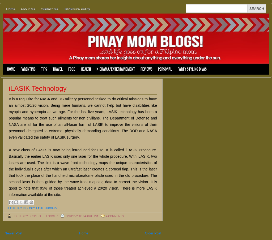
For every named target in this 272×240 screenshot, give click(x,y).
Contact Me (49, 9)
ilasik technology (21, 208)
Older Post (153, 233)
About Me (27, 9)
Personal (165, 69)
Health (86, 69)
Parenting (27, 69)
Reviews (146, 69)
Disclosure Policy (76, 9)
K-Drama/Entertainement (115, 69)
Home (10, 9)
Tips (44, 69)
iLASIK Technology (38, 88)
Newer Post (13, 233)
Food (71, 69)
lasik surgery (46, 208)
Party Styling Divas (192, 69)
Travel (58, 69)
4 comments (115, 216)
